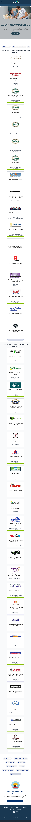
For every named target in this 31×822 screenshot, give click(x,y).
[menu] (1, 2)
